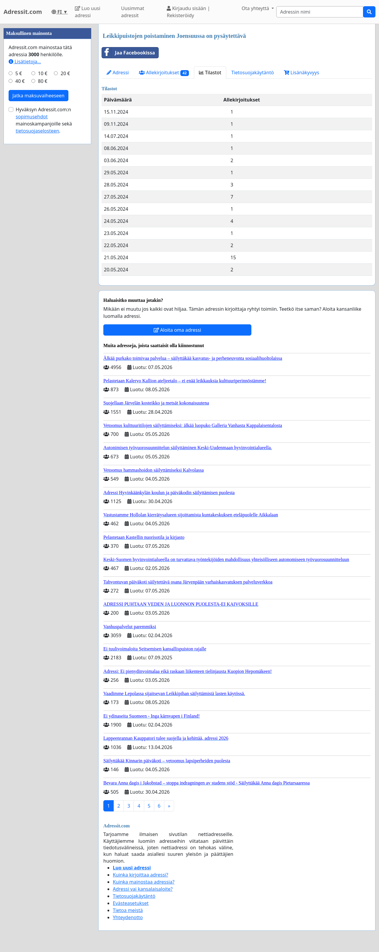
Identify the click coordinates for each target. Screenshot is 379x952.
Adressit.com (23, 12)
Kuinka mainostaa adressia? (143, 882)
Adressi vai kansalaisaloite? (143, 889)
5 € (18, 73)
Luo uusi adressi (87, 12)
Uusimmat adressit (132, 12)
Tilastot (210, 72)
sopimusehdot (32, 116)
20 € (65, 73)
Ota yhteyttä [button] (256, 8)
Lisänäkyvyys (301, 72)
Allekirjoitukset (164, 72)
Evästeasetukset (131, 903)
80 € (42, 81)
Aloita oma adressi (177, 330)
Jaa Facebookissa (128, 52)
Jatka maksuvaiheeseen (38, 95)
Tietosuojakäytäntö (252, 72)
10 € (42, 73)
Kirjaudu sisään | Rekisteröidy (188, 12)
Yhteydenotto (128, 917)
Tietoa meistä (128, 910)
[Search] (319, 11)
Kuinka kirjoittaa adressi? (140, 875)
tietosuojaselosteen (37, 131)
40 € (20, 81)
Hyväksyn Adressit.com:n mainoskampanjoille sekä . (44, 120)
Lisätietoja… (25, 61)
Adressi (118, 72)
